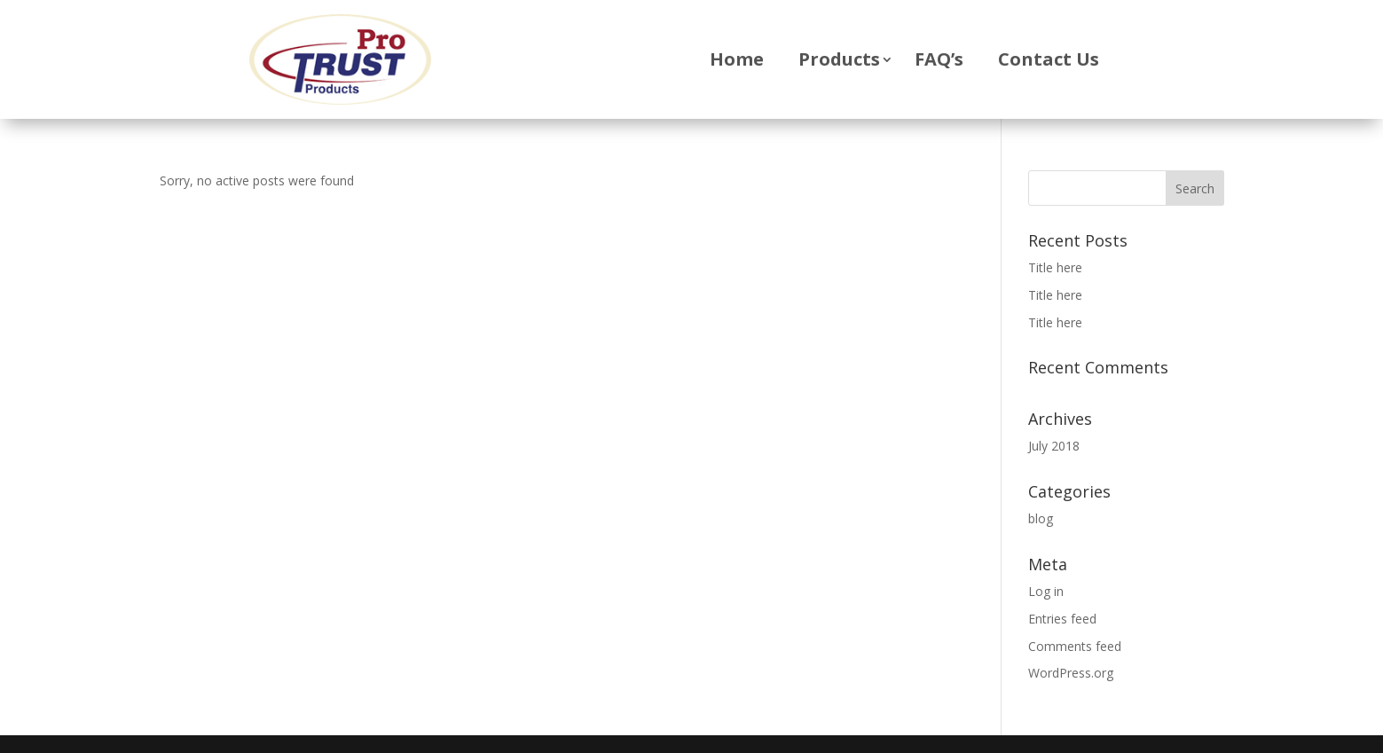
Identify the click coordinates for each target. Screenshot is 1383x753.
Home (737, 59)
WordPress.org (1070, 672)
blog (1040, 518)
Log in (1046, 591)
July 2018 (1054, 445)
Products (839, 59)
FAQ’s (939, 59)
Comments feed (1074, 646)
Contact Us (1048, 59)
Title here (1055, 267)
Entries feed (1062, 618)
